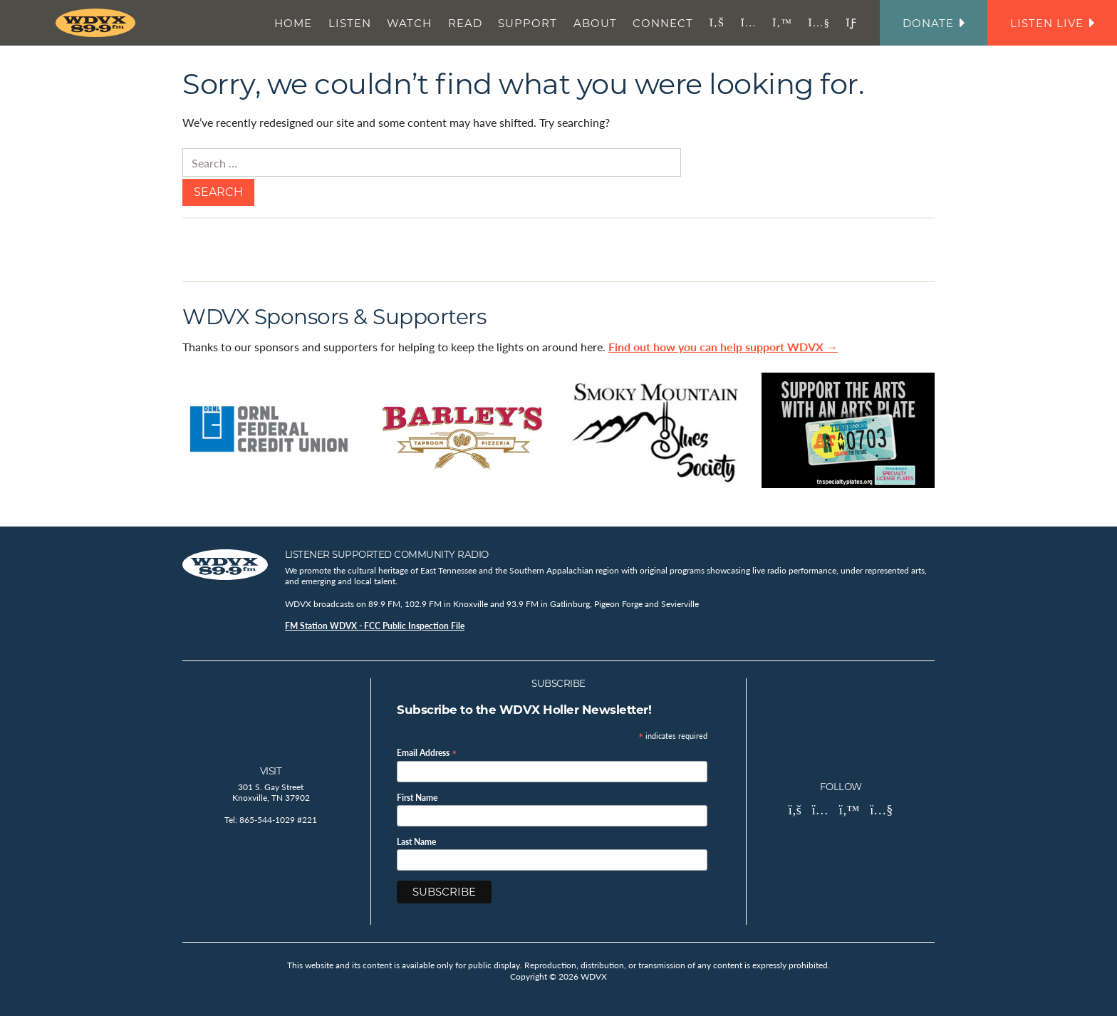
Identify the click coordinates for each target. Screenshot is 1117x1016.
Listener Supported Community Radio (387, 554)
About (595, 23)
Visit (271, 771)
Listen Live (1052, 23)
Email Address (427, 752)
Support (527, 23)
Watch (409, 23)
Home (293, 23)
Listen (349, 23)
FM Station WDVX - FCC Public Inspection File (374, 626)
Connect (663, 23)
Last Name (416, 842)
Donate (934, 23)
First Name (417, 798)
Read (465, 23)
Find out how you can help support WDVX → (723, 346)
